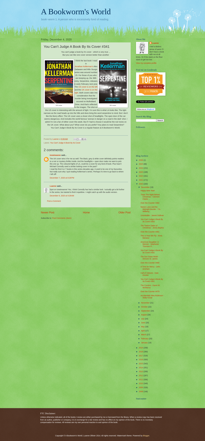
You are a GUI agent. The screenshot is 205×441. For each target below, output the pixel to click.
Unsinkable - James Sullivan (152, 215)
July (143, 319)
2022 (141, 176)
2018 (141, 352)
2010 (141, 383)
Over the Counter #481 (150, 232)
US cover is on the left (87, 87)
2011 (141, 380)
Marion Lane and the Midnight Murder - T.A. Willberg (151, 209)
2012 (141, 376)
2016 (141, 360)
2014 (141, 368)
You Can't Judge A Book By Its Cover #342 (152, 251)
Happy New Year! (148, 191)
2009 (141, 388)
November (145, 303)
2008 (141, 392)
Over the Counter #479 (150, 292)
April (143, 331)
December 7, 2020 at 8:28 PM (62, 178)
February (145, 339)
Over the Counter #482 (150, 203)
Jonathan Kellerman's (84, 66)
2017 (141, 356)
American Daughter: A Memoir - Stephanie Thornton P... (150, 244)
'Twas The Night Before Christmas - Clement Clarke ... (150, 197)
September (146, 311)
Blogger (146, 436)
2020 (141, 184)
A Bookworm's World (76, 11)
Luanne (53, 186)
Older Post (124, 212)
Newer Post (47, 212)
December (145, 187)
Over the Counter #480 (150, 263)
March (144, 335)
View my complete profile (146, 63)
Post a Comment (54, 201)
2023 (141, 172)
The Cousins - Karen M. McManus (150, 286)
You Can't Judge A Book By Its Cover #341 (152, 280)
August (144, 315)
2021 (141, 180)
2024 (141, 168)
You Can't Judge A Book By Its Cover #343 (152, 220)
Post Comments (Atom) (61, 218)
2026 (141, 160)
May (143, 327)
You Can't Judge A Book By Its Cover (65, 143)
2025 (141, 164)
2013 (141, 372)
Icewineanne (55, 155)
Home (86, 212)
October (144, 307)
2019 (141, 348)
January (144, 343)
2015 (141, 364)
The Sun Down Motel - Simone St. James (150, 258)
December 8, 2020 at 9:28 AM (62, 196)
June (143, 323)
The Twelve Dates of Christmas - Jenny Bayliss (152, 227)
